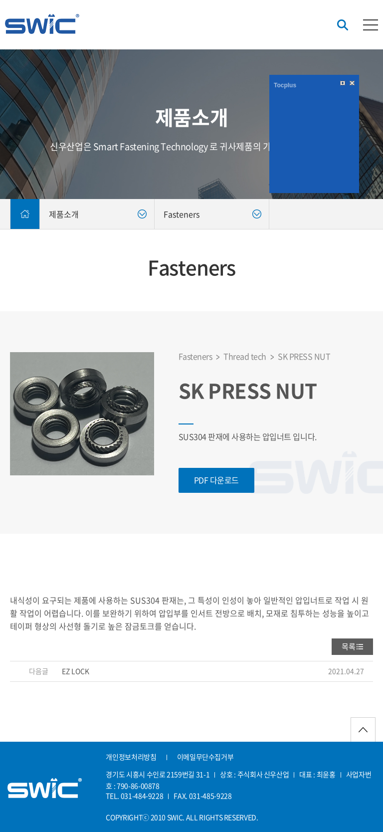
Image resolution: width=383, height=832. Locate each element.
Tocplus (285, 85)
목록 (349, 646)
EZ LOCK (75, 671)
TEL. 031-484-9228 (134, 796)
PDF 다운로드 (216, 480)
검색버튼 (342, 25)
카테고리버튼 (370, 24)
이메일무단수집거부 (205, 757)
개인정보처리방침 (131, 757)
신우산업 (42, 24)
